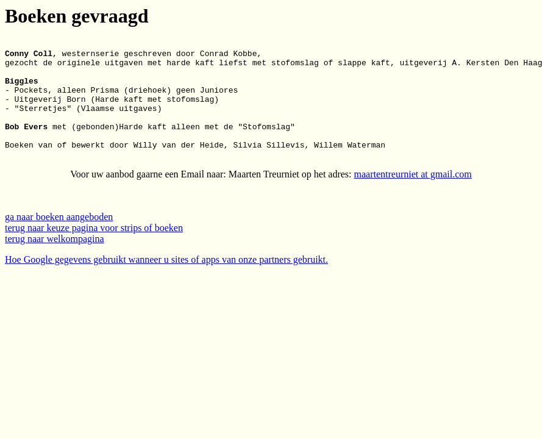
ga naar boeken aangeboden (59, 240)
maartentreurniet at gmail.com (413, 198)
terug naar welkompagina (54, 262)
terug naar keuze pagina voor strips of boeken (94, 251)
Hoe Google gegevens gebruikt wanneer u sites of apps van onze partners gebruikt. (166, 283)
